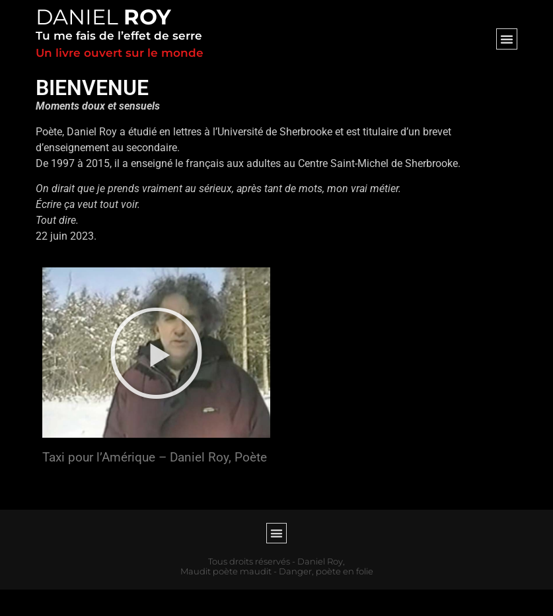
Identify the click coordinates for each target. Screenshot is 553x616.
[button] (506, 39)
